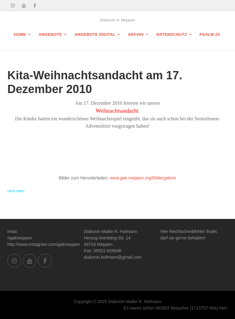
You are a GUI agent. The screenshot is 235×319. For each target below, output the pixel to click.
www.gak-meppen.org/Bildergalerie (143, 177)
